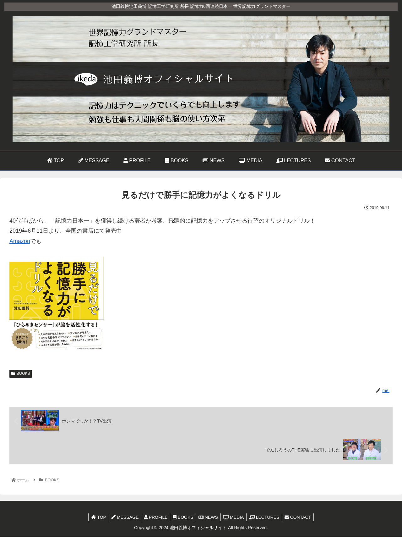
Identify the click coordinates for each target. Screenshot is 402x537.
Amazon (19, 241)
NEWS (209, 517)
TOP (93, 517)
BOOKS (20, 373)
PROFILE (154, 517)
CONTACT (303, 517)
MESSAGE (121, 517)
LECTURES (268, 517)
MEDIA (235, 517)
